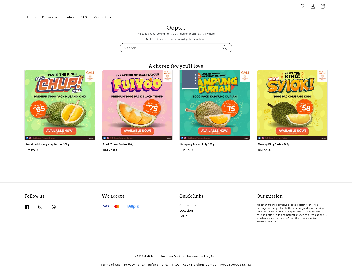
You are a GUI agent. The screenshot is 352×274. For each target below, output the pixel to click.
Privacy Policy (134, 265)
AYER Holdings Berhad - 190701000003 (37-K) (217, 265)
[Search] (225, 47)
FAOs (183, 216)
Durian (47, 17)
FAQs (85, 17)
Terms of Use (111, 265)
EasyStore (211, 256)
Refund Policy (158, 265)
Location (68, 17)
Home (32, 17)
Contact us (102, 17)
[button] (303, 6)
